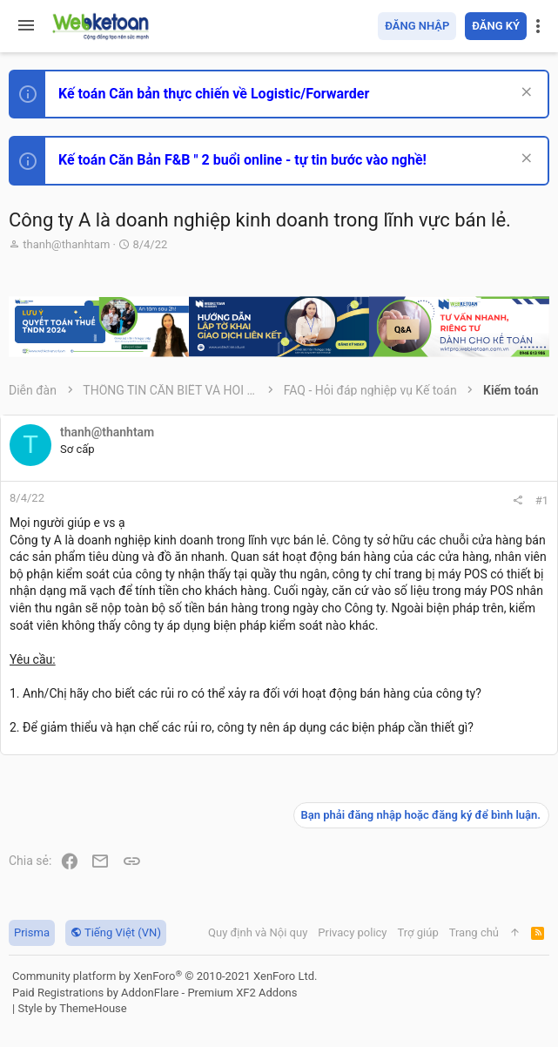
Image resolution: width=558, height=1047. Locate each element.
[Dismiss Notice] (524, 93)
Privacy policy (352, 932)
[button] (26, 26)
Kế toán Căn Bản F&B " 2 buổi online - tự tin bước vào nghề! (242, 160)
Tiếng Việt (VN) (116, 932)
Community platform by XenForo (164, 976)
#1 (541, 500)
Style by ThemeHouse (71, 1008)
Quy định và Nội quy (257, 932)
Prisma (32, 932)
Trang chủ (474, 932)
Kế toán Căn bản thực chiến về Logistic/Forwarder (213, 93)
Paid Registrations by (154, 992)
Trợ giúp (418, 932)
